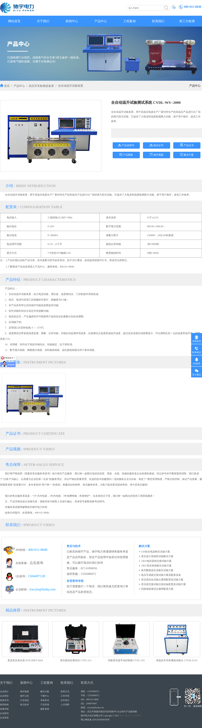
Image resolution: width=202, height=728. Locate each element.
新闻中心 (72, 21)
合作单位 (65, 700)
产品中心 (100, 21)
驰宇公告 (24, 696)
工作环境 (65, 696)
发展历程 (4, 709)
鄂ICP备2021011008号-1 (130, 715)
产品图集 (128, 154)
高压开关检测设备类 (41, 85)
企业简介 (4, 691)
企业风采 (4, 718)
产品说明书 (128, 145)
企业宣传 (4, 713)
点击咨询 (36, 563)
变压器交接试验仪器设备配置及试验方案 (163, 584)
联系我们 (158, 21)
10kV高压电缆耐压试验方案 (156, 565)
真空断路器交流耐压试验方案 (157, 570)
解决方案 (189, 154)
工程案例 (129, 21)
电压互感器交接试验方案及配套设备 (161, 575)
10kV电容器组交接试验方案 (156, 561)
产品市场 (44, 704)
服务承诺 (44, 709)
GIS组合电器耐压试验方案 (155, 551)
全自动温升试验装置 (70, 85)
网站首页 (14, 21)
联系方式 (65, 691)
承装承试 (44, 700)
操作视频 (158, 154)
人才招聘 (65, 704)
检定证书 (158, 145)
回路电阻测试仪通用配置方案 (157, 589)
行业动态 (24, 700)
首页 (7, 85)
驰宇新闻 (24, 691)
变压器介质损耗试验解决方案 (157, 556)
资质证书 (4, 700)
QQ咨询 (196, 361)
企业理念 (4, 696)
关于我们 (43, 21)
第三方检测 (187, 21)
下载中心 (44, 696)
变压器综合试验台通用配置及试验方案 (162, 579)
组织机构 (4, 704)
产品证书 (189, 145)
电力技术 (24, 704)
